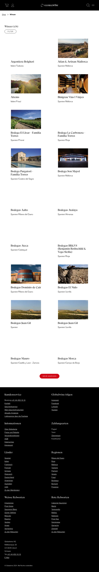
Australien (8, 484)
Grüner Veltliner (10, 512)
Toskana (54, 468)
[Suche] (88, 5)
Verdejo (7, 522)
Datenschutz (9, 442)
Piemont (54, 471)
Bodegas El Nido (67, 287)
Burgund (54, 484)
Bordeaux (55, 480)
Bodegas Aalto (19, 210)
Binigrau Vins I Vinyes (71, 97)
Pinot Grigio (9, 506)
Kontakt (7, 403)
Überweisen (55, 435)
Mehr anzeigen (49, 376)
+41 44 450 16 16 (18, 400)
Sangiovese (55, 522)
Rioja (53, 461)
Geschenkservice (11, 406)
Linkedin (54, 406)
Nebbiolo (54, 516)
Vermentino (9, 528)
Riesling (7, 519)
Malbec (54, 512)
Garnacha (55, 525)
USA (6, 487)
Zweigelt (54, 528)
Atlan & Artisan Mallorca (73, 61)
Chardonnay (9, 503)
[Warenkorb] (7, 5)
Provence (54, 487)
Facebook (55, 403)
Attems (15, 97)
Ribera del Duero (57, 458)
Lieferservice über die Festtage (16, 416)
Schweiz (8, 471)
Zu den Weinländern (12, 490)
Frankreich (8, 464)
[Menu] (93, 5)
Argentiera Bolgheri (22, 61)
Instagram (55, 400)
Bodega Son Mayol (69, 171)
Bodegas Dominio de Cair (26, 287)
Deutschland (9, 477)
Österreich (8, 474)
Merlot (53, 506)
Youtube (54, 410)
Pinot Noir (55, 519)
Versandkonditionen (12, 435)
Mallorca (54, 464)
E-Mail (7, 557)
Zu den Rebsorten (11, 532)
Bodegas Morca (67, 358)
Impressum (9, 445)
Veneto (54, 474)
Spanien (8, 458)
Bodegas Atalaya (67, 210)
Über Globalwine (11, 429)
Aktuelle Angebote (11, 413)
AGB (6, 439)
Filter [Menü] (10, 31)
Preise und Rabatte (12, 432)
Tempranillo (55, 509)
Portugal (8, 468)
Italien (7, 461)
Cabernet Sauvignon (59, 503)
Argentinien (9, 480)
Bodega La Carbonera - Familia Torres (71, 134)
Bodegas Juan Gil (21, 323)
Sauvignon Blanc (11, 509)
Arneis (7, 525)
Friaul (53, 477)
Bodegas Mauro (20, 358)
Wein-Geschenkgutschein (14, 410)
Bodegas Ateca (19, 245)
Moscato (8, 516)
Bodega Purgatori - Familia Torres (22, 173)
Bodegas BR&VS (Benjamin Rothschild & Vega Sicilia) (72, 248)
